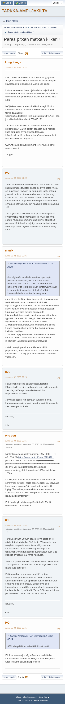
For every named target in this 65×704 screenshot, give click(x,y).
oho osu (10, 435)
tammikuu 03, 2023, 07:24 (16, 526)
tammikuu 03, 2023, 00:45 (16, 441)
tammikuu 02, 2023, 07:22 (16, 67)
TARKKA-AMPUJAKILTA (24, 10)
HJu (7, 371)
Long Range (13, 62)
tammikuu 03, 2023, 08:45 (16, 628)
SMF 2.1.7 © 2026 (24, 700)
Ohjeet (18, 697)
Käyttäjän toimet (51, 53)
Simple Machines (41, 700)
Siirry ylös (9, 677)
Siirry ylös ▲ (44, 697)
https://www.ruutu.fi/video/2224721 (36, 457)
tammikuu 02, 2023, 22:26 (16, 377)
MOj (7, 172)
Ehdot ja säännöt (30, 697)
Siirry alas (9, 53)
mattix (9, 250)
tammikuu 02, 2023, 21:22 (16, 178)
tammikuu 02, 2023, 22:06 (16, 256)
